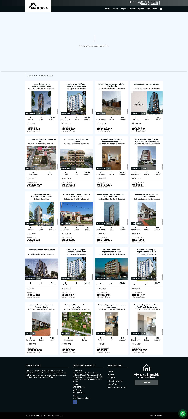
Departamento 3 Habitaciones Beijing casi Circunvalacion (111, 195)
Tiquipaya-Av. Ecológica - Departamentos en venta (76, 85)
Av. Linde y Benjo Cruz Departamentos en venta (111, 251)
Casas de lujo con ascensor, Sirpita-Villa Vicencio (111, 85)
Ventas (115, 9)
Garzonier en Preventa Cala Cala (146, 84)
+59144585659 (137, 2)
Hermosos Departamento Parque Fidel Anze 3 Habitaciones (146, 306)
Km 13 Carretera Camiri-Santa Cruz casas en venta (76, 195)
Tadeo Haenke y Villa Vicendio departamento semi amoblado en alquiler (146, 141)
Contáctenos (152, 9)
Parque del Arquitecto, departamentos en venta (41, 85)
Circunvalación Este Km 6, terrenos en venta (41, 140)
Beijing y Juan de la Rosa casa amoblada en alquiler (146, 195)
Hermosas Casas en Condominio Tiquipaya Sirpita (41, 306)
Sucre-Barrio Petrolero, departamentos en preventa (41, 195)
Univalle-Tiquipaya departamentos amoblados (111, 306)
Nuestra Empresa (137, 9)
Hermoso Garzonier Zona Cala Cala (41, 250)
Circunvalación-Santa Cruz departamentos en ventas (111, 140)
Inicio (107, 9)
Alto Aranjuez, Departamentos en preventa (76, 140)
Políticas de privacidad (117, 387)
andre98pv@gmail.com (81, 398)
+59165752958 (152, 2)
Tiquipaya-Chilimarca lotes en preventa (76, 306)
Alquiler (124, 9)
